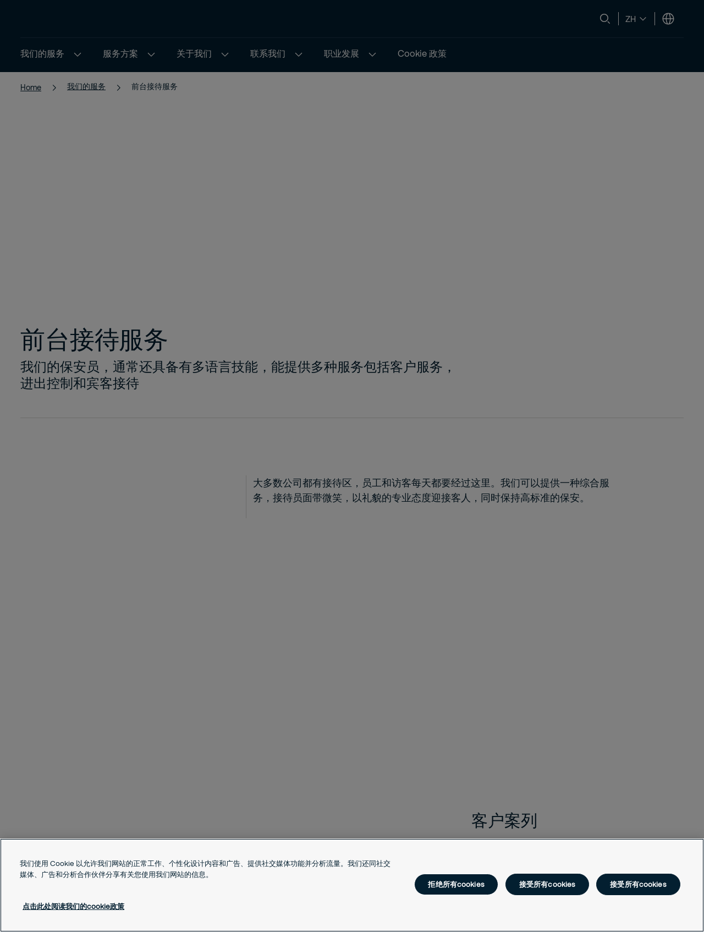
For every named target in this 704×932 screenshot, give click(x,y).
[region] (352, 885)
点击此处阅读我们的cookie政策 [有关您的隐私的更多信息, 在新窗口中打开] (73, 906)
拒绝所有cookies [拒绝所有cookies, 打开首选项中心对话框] (456, 884)
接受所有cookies (547, 884)
